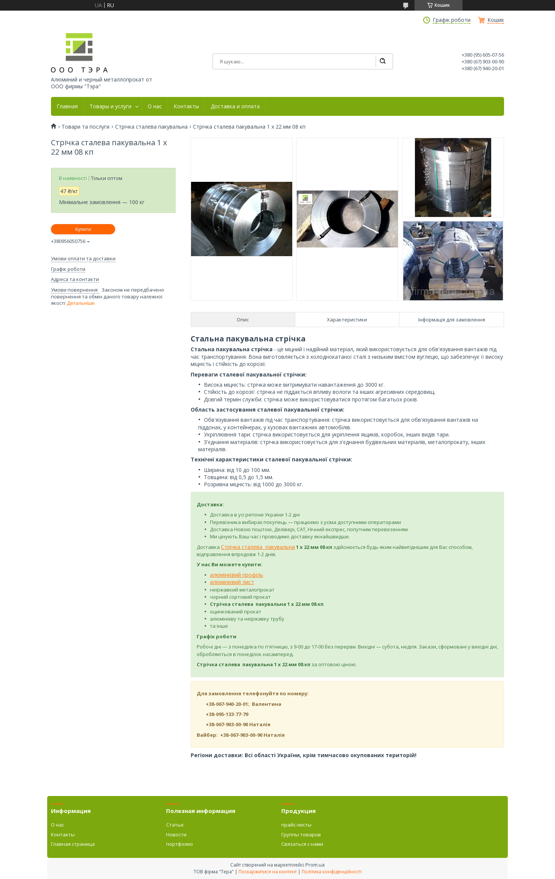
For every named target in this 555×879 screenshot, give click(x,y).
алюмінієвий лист (232, 581)
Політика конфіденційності (332, 871)
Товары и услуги (110, 106)
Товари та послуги (85, 126)
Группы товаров (301, 834)
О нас (155, 106)
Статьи (174, 824)
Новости (176, 834)
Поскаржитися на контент (268, 871)
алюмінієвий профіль (236, 574)
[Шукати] (382, 61)
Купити (83, 229)
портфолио (179, 844)
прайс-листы (296, 824)
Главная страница (73, 844)
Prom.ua (315, 864)
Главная (67, 106)
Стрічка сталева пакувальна (151, 126)
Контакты (186, 106)
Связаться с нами (302, 844)
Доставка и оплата (235, 106)
